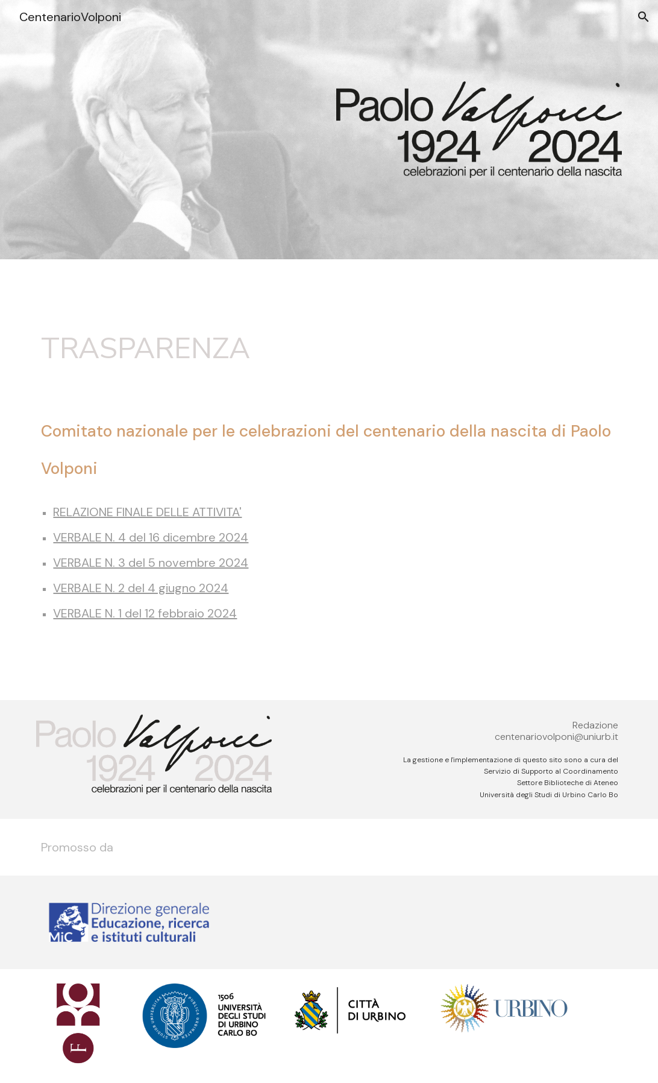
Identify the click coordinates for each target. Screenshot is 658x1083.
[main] (328, 349)
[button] (643, 16)
